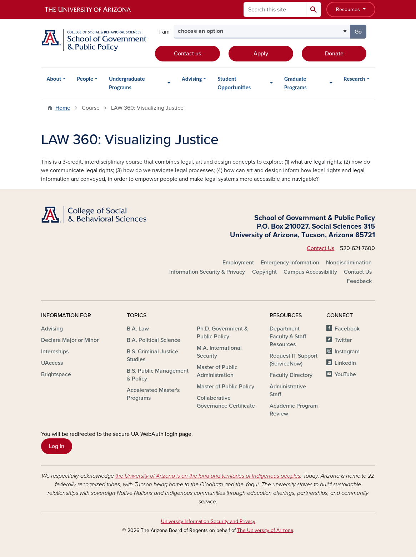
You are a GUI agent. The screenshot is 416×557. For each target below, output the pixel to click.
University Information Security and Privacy (208, 521)
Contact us (187, 53)
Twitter (343, 340)
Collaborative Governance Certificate (226, 401)
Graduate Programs (295, 83)
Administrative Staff (288, 390)
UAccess (52, 363)
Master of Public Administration (217, 371)
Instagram (347, 351)
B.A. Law (138, 328)
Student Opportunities (234, 83)
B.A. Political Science (153, 340)
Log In (56, 446)
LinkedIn (345, 363)
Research (354, 78)
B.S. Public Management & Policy (158, 374)
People (85, 78)
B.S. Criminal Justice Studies (152, 355)
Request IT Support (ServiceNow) (293, 359)
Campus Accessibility (310, 271)
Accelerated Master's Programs (153, 394)
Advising (192, 78)
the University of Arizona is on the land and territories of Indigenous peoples (207, 475)
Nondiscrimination (349, 262)
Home (62, 107)
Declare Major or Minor (70, 340)
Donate (334, 53)
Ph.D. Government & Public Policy (222, 332)
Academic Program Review (294, 409)
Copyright (264, 271)
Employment (238, 262)
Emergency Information (290, 262)
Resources (348, 9)
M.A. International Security (219, 351)
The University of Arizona (265, 530)
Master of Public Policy (225, 386)
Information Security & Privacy (207, 271)
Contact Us (320, 248)
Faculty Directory (291, 375)
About (54, 78)
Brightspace (56, 374)
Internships (55, 351)
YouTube (345, 374)
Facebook (347, 328)
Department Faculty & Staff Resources (288, 336)
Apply (261, 53)
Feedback (359, 281)
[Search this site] (275, 9)
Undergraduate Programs (127, 83)
